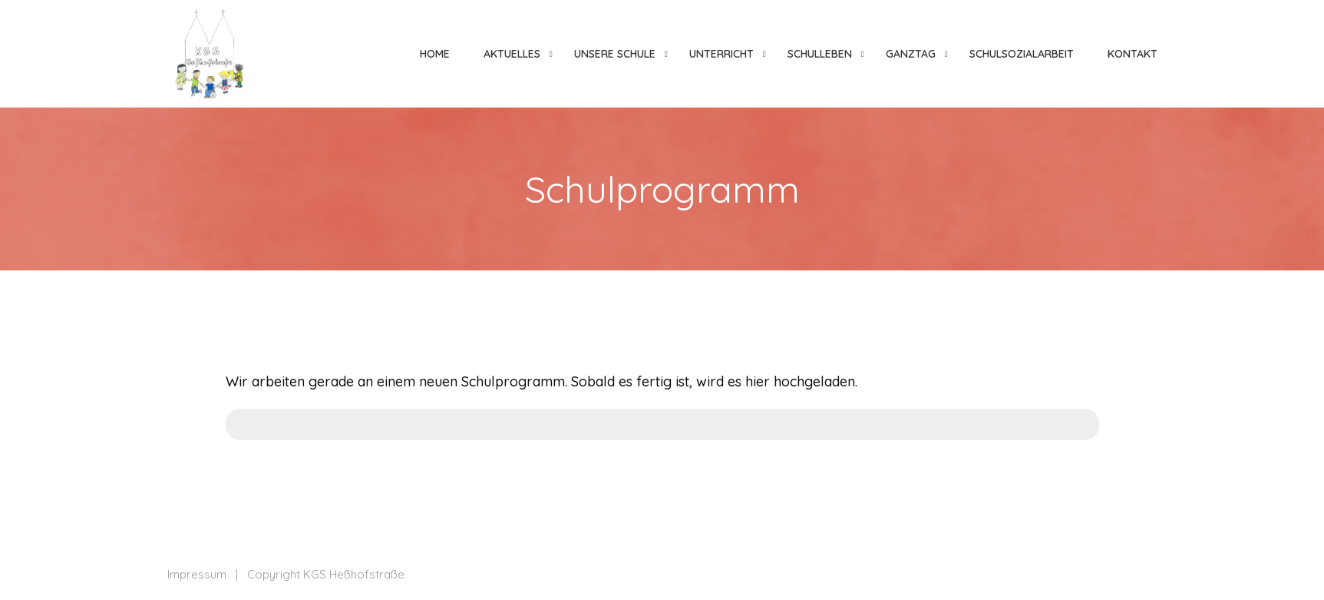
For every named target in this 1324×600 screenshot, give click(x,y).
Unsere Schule (614, 54)
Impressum (196, 574)
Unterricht (721, 54)
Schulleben (819, 54)
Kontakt (1132, 54)
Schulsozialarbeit (1021, 54)
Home (435, 54)
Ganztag (911, 54)
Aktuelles (512, 54)
